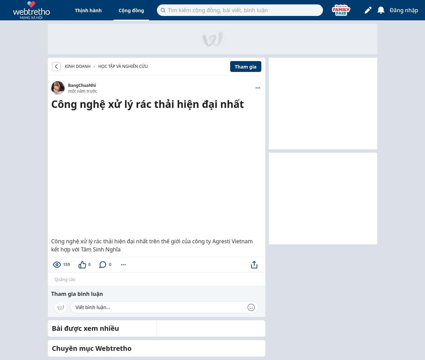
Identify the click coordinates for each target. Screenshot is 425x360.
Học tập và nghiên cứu (123, 66)
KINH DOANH (77, 66)
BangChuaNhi (82, 85)
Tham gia (246, 66)
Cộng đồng (131, 10)
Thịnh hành (88, 10)
